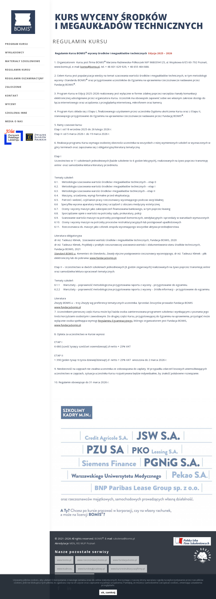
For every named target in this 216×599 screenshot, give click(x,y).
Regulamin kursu (17, 69)
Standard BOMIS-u (63, 253)
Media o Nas (14, 121)
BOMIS (99, 538)
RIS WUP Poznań (85, 543)
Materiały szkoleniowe (22, 61)
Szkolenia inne (16, 112)
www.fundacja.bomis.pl (101, 258)
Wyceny (10, 104)
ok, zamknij (108, 592)
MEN (72, 543)
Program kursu (16, 44)
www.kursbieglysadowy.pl (91, 568)
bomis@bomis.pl (88, 66)
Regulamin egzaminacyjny (24, 78)
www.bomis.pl (64, 559)
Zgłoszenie (13, 86)
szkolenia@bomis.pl (124, 538)
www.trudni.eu (64, 568)
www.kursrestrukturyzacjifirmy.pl (128, 568)
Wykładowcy (14, 52)
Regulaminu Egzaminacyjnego (113, 320)
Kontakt (11, 95)
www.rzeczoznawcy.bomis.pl (92, 559)
